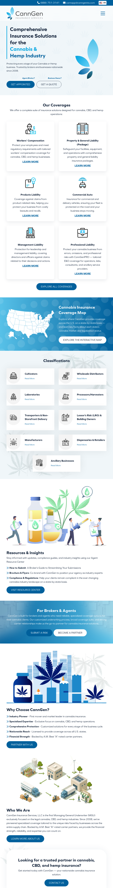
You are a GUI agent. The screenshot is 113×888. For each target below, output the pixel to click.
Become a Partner (70, 632)
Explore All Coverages (56, 286)
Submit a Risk (39, 632)
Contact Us (56, 882)
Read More (29, 378)
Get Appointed (20, 84)
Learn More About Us (25, 838)
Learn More (30, 161)
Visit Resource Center (25, 589)
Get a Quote (49, 84)
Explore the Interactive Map (82, 339)
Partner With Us (22, 744)
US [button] (102, 3)
